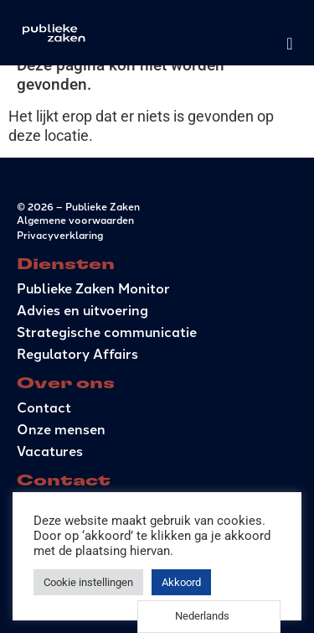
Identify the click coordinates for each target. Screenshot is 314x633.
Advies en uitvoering (82, 309)
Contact (44, 407)
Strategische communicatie (107, 331)
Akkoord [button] (181, 582)
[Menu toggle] (289, 43)
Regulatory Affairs (77, 353)
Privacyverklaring (60, 234)
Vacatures (50, 450)
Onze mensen (61, 428)
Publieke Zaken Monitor (93, 288)
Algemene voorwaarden (75, 219)
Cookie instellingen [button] (88, 582)
